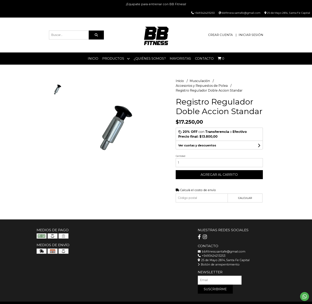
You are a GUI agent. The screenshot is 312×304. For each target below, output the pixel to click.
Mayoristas (180, 58)
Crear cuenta (220, 35)
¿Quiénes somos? (150, 58)
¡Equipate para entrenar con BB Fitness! (156, 4)
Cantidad (180, 156)
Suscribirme (215, 289)
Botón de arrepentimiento (219, 264)
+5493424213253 (211, 256)
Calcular (245, 197)
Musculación (200, 81)
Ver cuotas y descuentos (197, 145)
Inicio (93, 58)
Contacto (204, 58)
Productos (116, 58)
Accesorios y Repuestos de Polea (202, 86)
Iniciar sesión (251, 35)
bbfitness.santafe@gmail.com (221, 251)
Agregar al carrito (219, 175)
